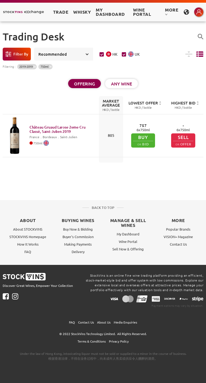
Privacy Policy (119, 341)
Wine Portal (142, 12)
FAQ (27, 251)
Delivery (78, 251)
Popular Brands (178, 229)
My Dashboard (128, 234)
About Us (104, 322)
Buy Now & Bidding (78, 229)
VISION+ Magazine (178, 236)
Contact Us (178, 244)
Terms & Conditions (92, 341)
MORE (171, 11)
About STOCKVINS (27, 229)
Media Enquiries (125, 322)
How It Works (28, 244)
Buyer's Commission (78, 236)
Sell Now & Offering (128, 249)
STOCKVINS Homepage (27, 236)
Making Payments (78, 244)
